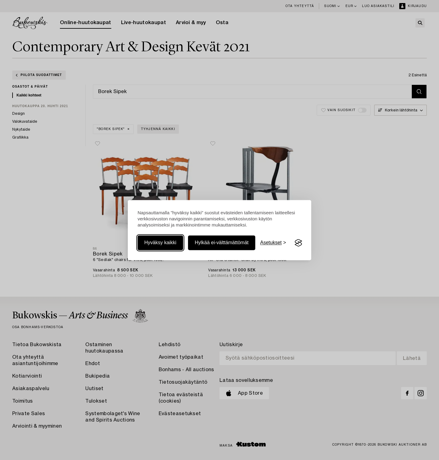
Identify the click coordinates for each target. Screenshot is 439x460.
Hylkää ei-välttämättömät (222, 242)
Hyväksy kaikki (160, 242)
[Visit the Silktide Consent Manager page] (298, 243)
